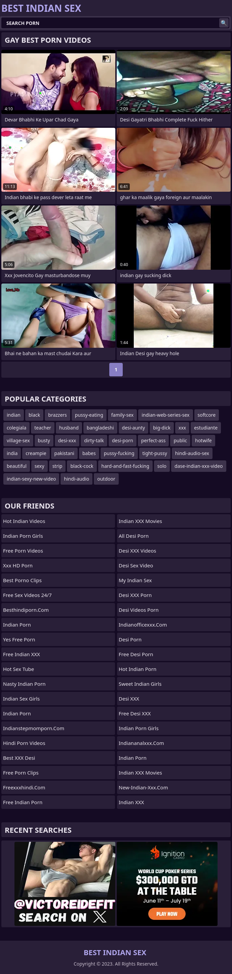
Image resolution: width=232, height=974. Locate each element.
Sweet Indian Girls (140, 683)
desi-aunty (133, 427)
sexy (39, 466)
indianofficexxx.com (143, 624)
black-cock (81, 466)
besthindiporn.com (26, 609)
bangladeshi (100, 427)
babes (89, 453)
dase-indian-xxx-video (199, 466)
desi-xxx (67, 440)
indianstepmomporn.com (33, 728)
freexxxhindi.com (24, 787)
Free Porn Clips (21, 772)
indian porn (133, 757)
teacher (42, 427)
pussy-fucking (119, 453)
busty (44, 440)
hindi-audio (76, 479)
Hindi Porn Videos (24, 743)
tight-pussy (155, 453)
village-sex (18, 440)
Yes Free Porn (19, 639)
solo (161, 466)
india (12, 453)
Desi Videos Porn (139, 609)
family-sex (122, 415)
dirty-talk (94, 440)
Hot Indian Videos (24, 521)
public (180, 440)
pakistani (64, 453)
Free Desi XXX (135, 713)
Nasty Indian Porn (24, 683)
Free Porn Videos (23, 550)
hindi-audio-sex (192, 453)
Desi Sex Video (136, 565)
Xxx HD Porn (18, 565)
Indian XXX (131, 802)
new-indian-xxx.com (143, 787)
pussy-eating (89, 415)
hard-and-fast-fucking (125, 466)
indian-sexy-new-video (31, 479)
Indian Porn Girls (23, 535)
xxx (182, 427)
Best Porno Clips (22, 580)
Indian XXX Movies (140, 521)
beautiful (17, 466)
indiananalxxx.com (141, 743)
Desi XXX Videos (137, 550)
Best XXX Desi (19, 757)
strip (57, 466)
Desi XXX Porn (135, 595)
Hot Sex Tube (18, 669)
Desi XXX (129, 698)
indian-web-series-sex (165, 415)
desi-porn (122, 440)
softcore (207, 415)
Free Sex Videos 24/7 (27, 595)
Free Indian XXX (21, 654)
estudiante (206, 427)
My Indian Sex (135, 580)
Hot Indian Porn (137, 669)
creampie (36, 453)
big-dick (161, 427)
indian (14, 415)
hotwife (203, 440)
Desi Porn (130, 639)
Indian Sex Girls (21, 698)
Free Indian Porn (22, 802)
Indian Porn (17, 624)
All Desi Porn (134, 535)
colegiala (16, 427)
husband (69, 427)
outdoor (106, 479)
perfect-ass (153, 440)
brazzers (57, 415)
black (34, 415)
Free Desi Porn (136, 654)
